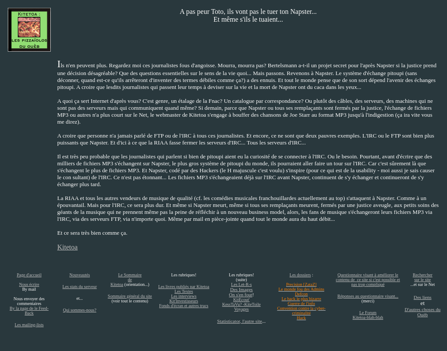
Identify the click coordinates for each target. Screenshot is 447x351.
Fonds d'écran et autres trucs (183, 305)
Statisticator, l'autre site (239, 321)
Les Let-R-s (241, 284)
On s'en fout (240, 294)
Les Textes (183, 291)
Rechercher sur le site (423, 277)
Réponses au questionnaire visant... (367, 296)
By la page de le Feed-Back (29, 310)
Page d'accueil (29, 274)
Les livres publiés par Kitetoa (183, 286)
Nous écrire (29, 284)
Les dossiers (300, 274)
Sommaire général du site (130, 296)
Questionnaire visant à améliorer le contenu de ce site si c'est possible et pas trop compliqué (368, 279)
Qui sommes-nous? (79, 310)
